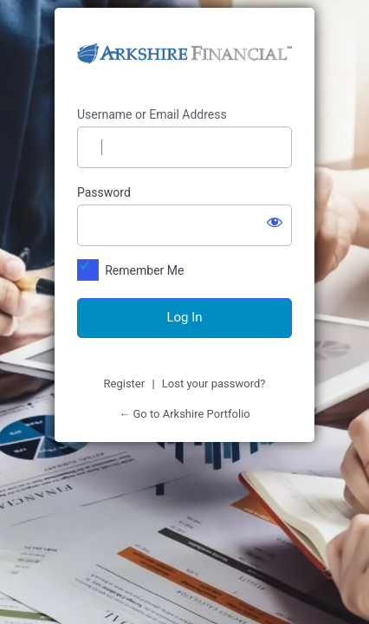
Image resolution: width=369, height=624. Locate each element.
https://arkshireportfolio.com (184, 57)
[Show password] (274, 222)
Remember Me (144, 270)
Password (104, 192)
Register (125, 383)
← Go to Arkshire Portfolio (184, 413)
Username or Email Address (152, 114)
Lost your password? (214, 383)
